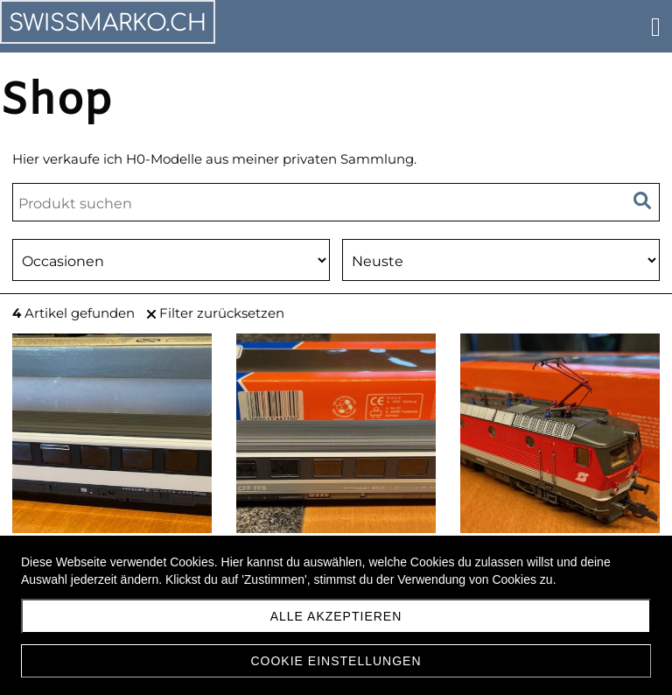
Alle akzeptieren (336, 616)
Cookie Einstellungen (335, 661)
